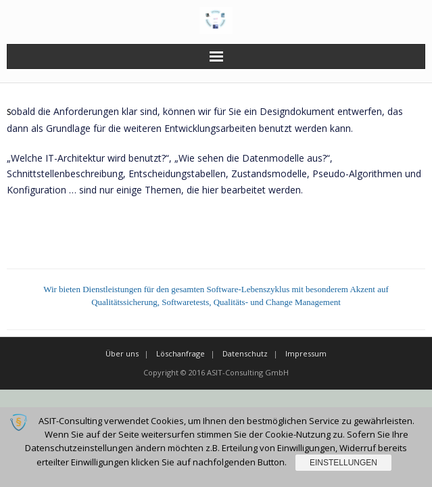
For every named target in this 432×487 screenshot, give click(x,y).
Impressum (306, 353)
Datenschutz (245, 353)
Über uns (122, 353)
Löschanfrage (180, 353)
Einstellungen (343, 462)
